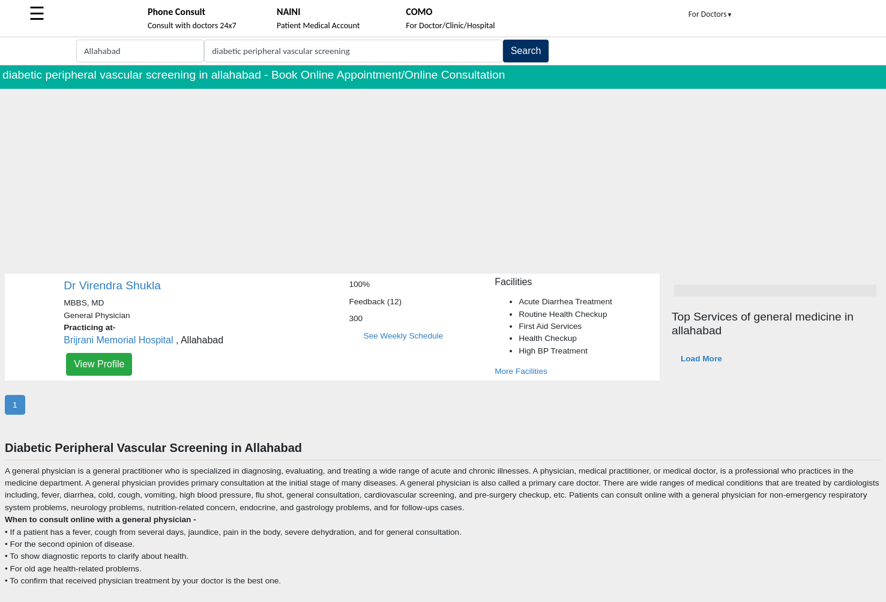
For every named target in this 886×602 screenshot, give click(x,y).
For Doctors (711, 14)
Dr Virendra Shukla (112, 285)
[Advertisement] (443, 179)
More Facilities (521, 371)
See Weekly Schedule (403, 335)
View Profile (99, 364)
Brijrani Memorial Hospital (118, 340)
